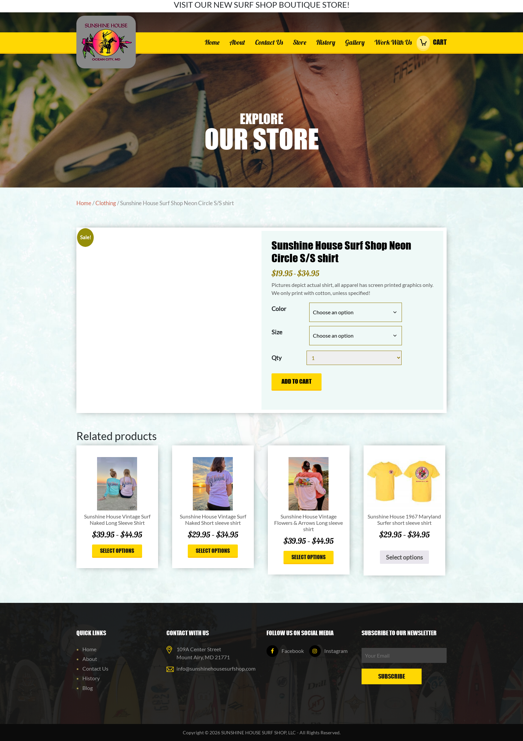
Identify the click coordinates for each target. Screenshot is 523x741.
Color (279, 308)
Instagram (328, 651)
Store (299, 42)
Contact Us (269, 42)
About (237, 42)
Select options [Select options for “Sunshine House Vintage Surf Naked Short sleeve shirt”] (213, 550)
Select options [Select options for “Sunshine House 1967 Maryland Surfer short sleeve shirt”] (404, 557)
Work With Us (393, 42)
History (325, 42)
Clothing (105, 203)
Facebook (285, 651)
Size (277, 332)
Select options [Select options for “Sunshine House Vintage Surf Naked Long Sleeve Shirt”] (117, 550)
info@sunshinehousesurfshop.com (215, 668)
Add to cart (297, 381)
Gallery (355, 42)
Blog (87, 688)
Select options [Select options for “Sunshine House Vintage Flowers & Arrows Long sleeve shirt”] (309, 556)
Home (212, 42)
